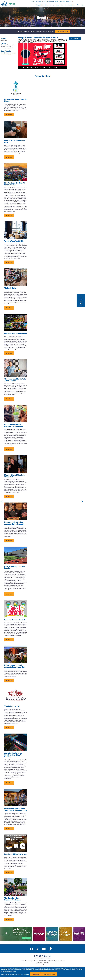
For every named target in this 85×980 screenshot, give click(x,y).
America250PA (69, 5)
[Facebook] (31, 949)
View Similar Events (62, 31)
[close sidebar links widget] (81, 295)
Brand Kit (46, 962)
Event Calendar (75, 38)
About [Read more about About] (33, 1)
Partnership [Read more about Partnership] (62, 1)
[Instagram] (37, 949)
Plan (57, 5)
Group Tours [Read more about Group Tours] (69, 1)
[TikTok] (50, 949)
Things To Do (39, 5)
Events (52, 5)
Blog (62, 5)
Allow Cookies (35, 974)
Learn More (9, 114)
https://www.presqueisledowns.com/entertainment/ (8, 53)
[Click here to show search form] (82, 5)
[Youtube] (44, 949)
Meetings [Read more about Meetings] (38, 1)
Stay (46, 5)
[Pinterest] (55, 949)
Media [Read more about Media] (56, 1)
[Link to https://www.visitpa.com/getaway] (42, 958)
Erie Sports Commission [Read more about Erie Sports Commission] (48, 1)
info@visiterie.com (60, 960)
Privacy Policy (39, 962)
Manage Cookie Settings (49, 974)
